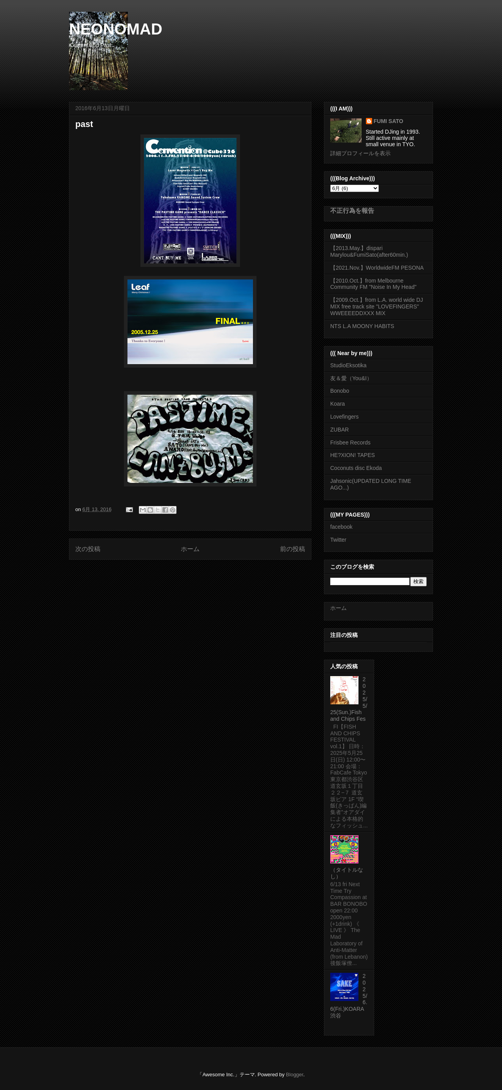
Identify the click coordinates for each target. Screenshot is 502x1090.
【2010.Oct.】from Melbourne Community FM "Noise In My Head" (373, 283)
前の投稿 (292, 549)
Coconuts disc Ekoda (356, 468)
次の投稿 (87, 549)
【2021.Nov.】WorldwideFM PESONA (377, 268)
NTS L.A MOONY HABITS (362, 326)
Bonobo (339, 391)
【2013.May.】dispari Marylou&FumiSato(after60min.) (369, 251)
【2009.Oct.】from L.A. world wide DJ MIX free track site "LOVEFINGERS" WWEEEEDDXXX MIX (376, 306)
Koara (337, 404)
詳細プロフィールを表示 (360, 153)
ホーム (190, 549)
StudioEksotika (348, 365)
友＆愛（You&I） (351, 378)
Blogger (294, 1074)
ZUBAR (339, 429)
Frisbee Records (350, 442)
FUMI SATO (389, 121)
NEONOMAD (115, 29)
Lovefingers (344, 417)
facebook (341, 527)
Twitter (338, 540)
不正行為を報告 (352, 210)
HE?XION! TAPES (352, 455)
